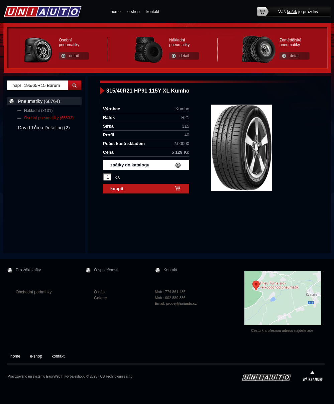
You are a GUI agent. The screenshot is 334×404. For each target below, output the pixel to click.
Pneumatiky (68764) (39, 101)
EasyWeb (53, 376)
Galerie (100, 298)
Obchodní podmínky (33, 292)
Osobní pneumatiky (69, 42)
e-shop (133, 11)
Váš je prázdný (298, 11)
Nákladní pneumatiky (179, 42)
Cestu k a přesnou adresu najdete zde (282, 330)
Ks (117, 177)
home (116, 11)
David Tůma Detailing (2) (44, 127)
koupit (116, 188)
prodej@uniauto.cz (181, 303)
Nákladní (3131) (38, 110)
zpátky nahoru (312, 376)
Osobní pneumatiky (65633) (49, 118)
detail (74, 55)
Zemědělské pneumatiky (290, 42)
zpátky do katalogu (129, 164)
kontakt (152, 11)
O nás (99, 292)
